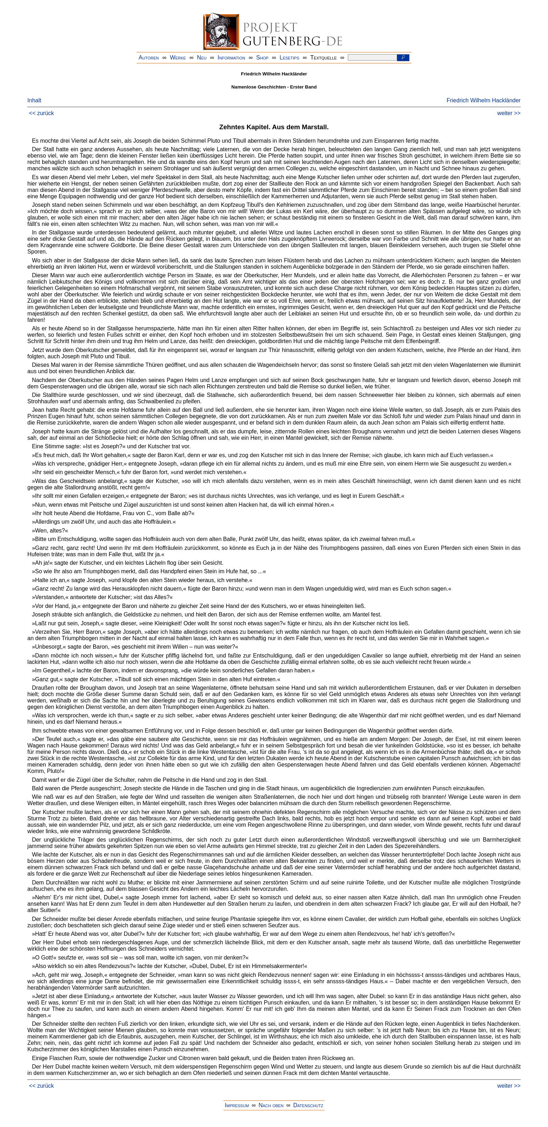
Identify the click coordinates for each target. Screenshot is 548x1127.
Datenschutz (308, 1105)
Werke (178, 58)
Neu (202, 58)
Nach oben (271, 1105)
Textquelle (323, 58)
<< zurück (41, 113)
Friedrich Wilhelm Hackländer (484, 100)
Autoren (149, 58)
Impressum (237, 1105)
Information (231, 58)
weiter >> (509, 113)
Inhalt (34, 100)
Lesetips (289, 58)
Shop (262, 58)
